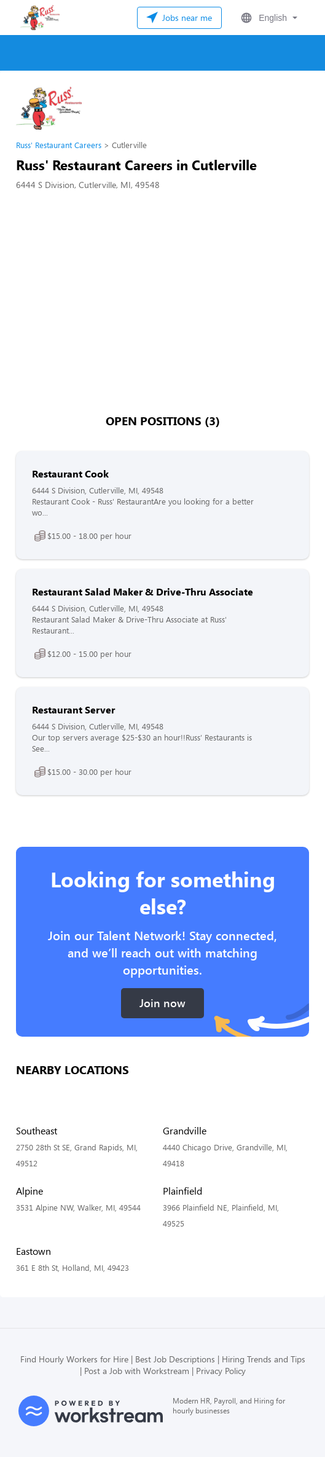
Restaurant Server (73, 709)
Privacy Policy (221, 1370)
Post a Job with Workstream (136, 1370)
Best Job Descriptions (175, 1359)
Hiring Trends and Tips (263, 1359)
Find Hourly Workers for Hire (74, 1359)
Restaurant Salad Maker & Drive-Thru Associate (142, 591)
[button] (268, 18)
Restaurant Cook (70, 473)
